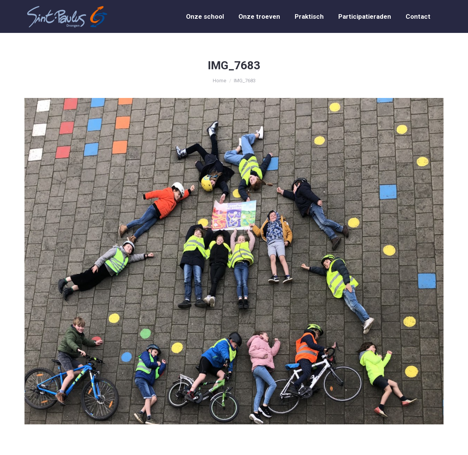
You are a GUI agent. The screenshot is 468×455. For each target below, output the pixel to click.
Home (219, 80)
